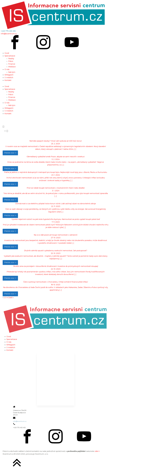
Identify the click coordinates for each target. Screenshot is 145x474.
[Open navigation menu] (3, 127)
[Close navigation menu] (7, 131)
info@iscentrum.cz (9, 34)
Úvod (7, 53)
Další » (11, 298)
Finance (11, 64)
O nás (7, 69)
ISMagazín (9, 75)
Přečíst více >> (10, 153)
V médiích (9, 78)
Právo (10, 61)
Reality (11, 59)
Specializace (10, 56)
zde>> (97, 451)
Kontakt (8, 80)
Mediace (12, 67)
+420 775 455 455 (8, 31)
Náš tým (11, 72)
